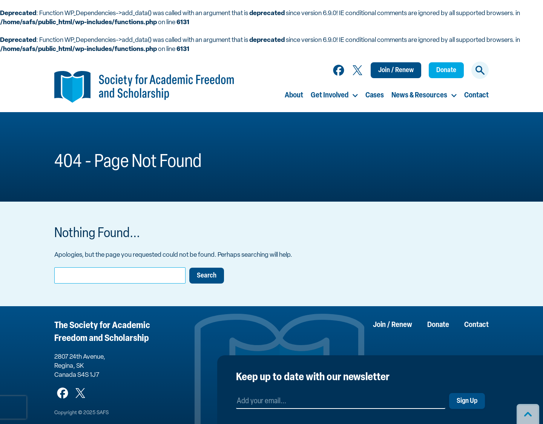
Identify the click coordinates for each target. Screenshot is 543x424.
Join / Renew (396, 70)
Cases (374, 95)
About (294, 95)
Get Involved (329, 95)
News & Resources (419, 95)
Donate (446, 70)
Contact (476, 95)
